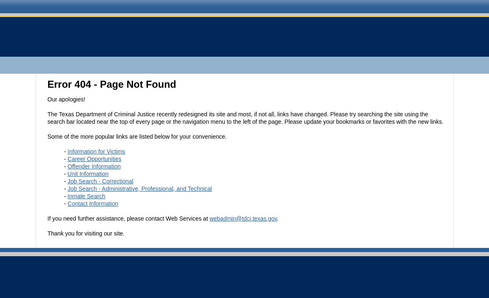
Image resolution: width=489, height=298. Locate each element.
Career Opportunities (94, 159)
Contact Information (93, 203)
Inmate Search (86, 196)
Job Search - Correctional (100, 181)
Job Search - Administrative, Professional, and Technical (140, 188)
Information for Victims (96, 151)
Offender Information (94, 166)
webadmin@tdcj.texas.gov (243, 218)
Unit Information (88, 174)
